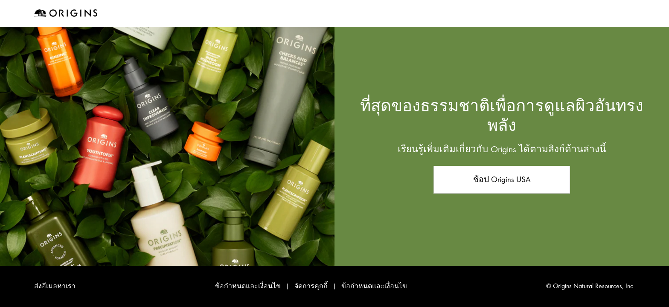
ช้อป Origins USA (502, 179)
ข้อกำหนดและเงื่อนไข (248, 286)
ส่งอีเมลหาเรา (55, 286)
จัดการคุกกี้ (311, 286)
